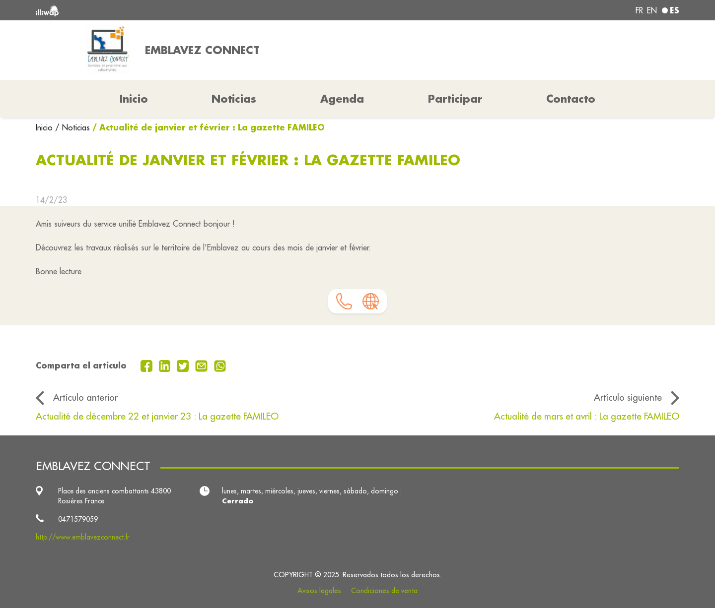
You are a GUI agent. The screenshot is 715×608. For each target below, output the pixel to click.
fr (639, 10)
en (652, 10)
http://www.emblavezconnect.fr (83, 537)
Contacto (570, 99)
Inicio (45, 127)
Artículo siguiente (628, 397)
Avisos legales (319, 590)
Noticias (234, 99)
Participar (455, 99)
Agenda (342, 99)
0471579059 (78, 519)
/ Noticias (72, 127)
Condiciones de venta (384, 590)
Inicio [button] (134, 99)
